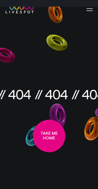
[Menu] (90, 9)
